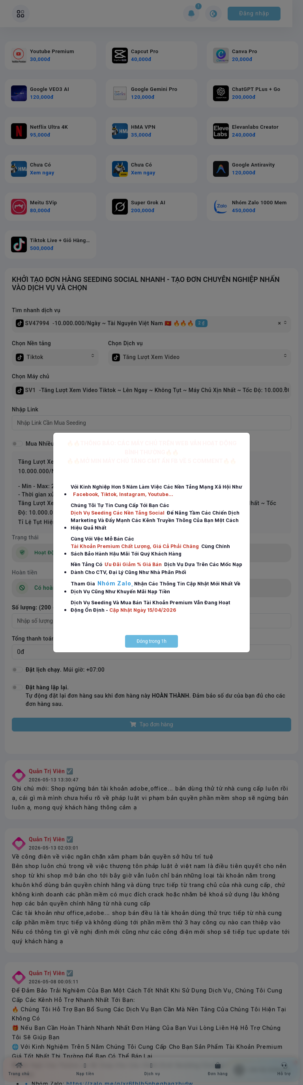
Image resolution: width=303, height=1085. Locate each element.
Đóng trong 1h (151, 641)
